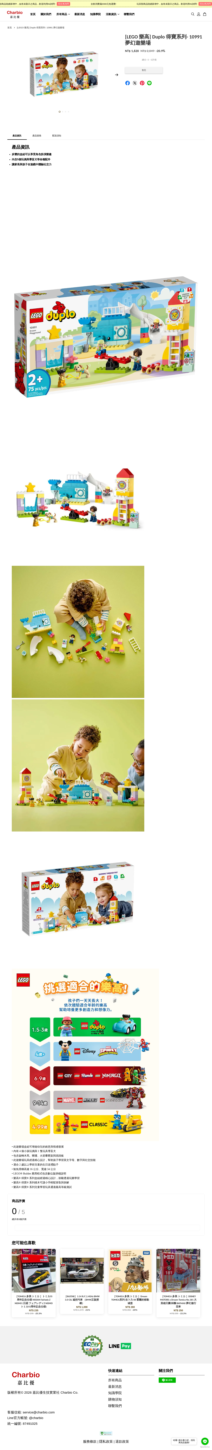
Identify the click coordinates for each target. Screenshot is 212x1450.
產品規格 (36, 136)
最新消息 (79, 15)
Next (116, 76)
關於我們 (46, 15)
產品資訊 (17, 136)
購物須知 (115, 1400)
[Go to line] (205, 1441)
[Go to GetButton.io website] (205, 1447)
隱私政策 (106, 1443)
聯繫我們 (129, 15)
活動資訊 (112, 15)
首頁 (32, 15)
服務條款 (90, 1443)
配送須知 (56, 136)
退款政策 (122, 1443)
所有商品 (63, 15)
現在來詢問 (66, 3)
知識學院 (95, 15)
